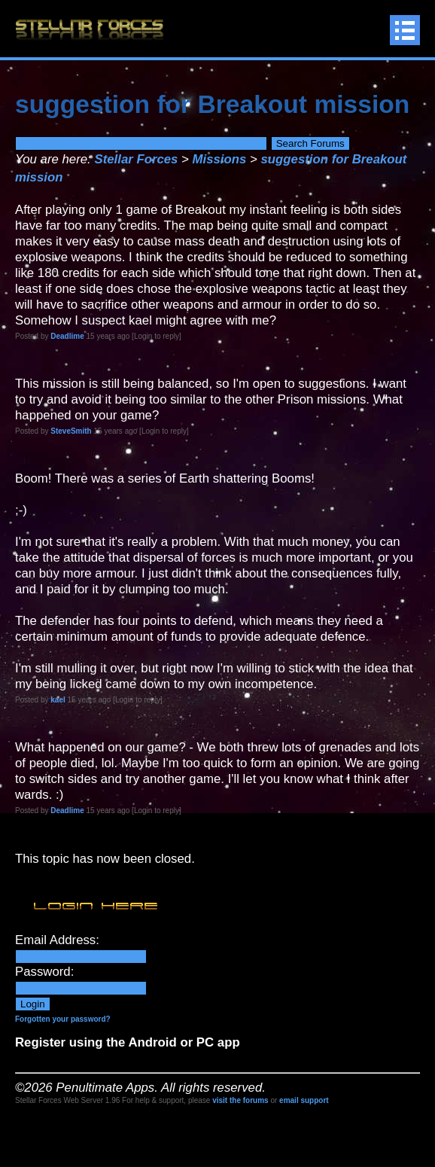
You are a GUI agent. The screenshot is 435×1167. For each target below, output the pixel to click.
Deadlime (67, 336)
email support (304, 1100)
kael (57, 700)
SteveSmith (70, 431)
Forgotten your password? (63, 1019)
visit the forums (240, 1100)
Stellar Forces (136, 159)
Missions (220, 159)
